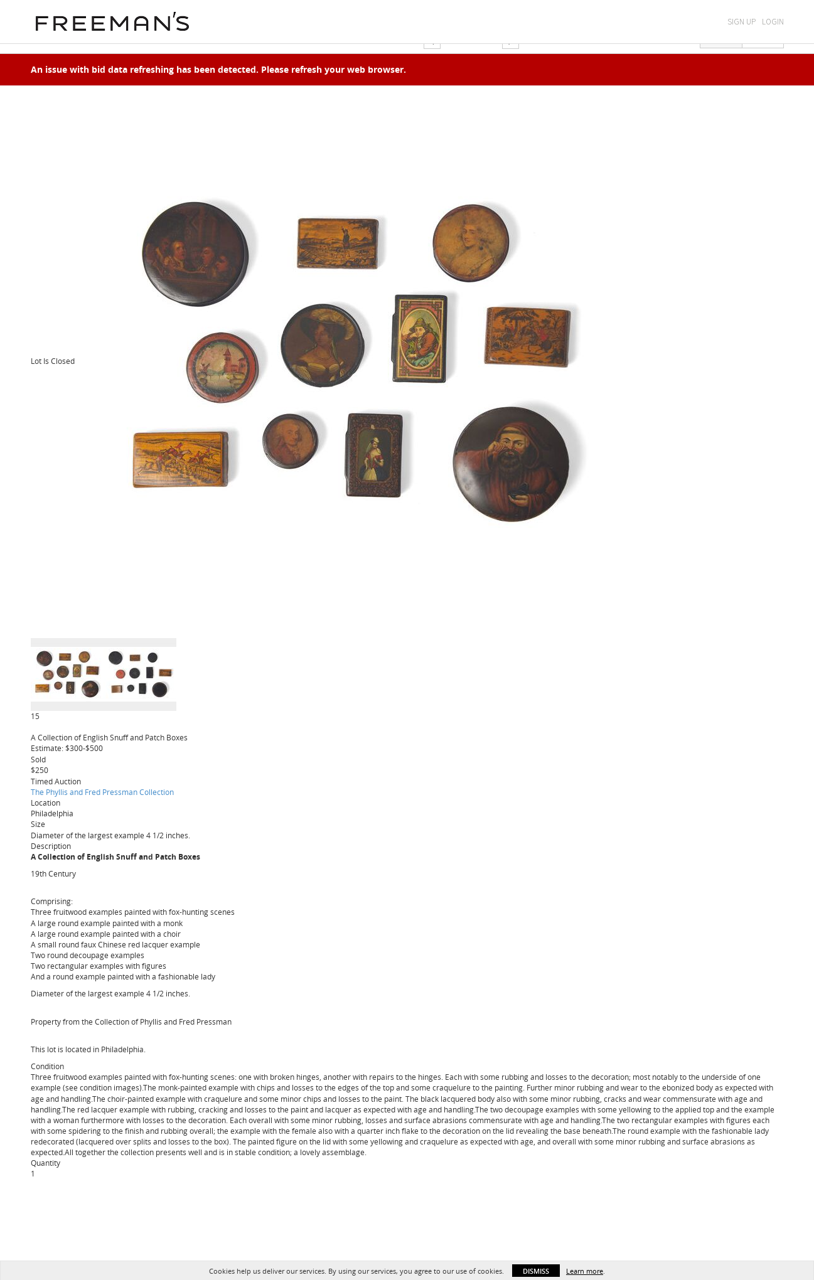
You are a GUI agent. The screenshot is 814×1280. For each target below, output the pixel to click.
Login (773, 21)
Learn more (584, 1271)
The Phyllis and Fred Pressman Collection (102, 792)
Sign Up (741, 21)
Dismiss (536, 1271)
